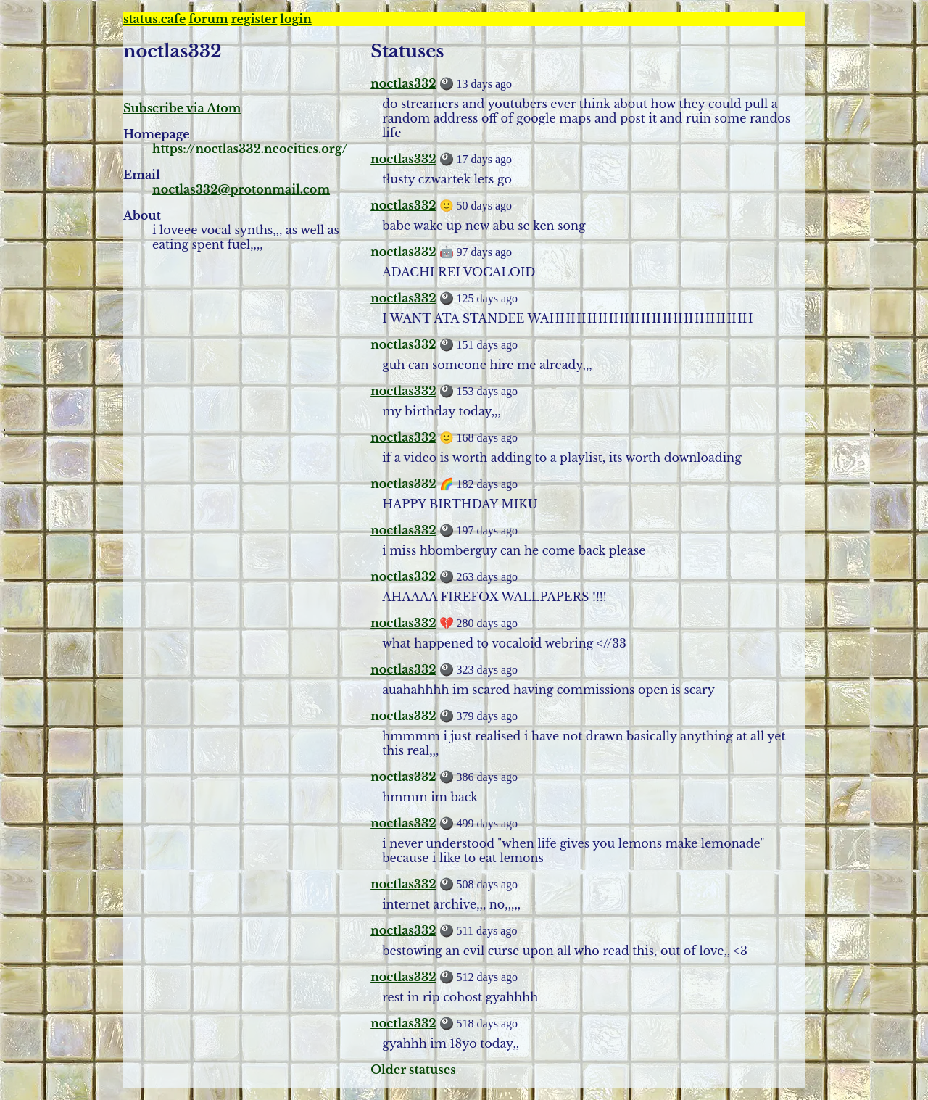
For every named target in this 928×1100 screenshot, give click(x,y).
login (295, 19)
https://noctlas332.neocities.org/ (249, 148)
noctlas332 (403, 83)
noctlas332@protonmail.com (241, 189)
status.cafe (154, 19)
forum (208, 19)
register (254, 19)
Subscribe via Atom (182, 108)
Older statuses (412, 1069)
